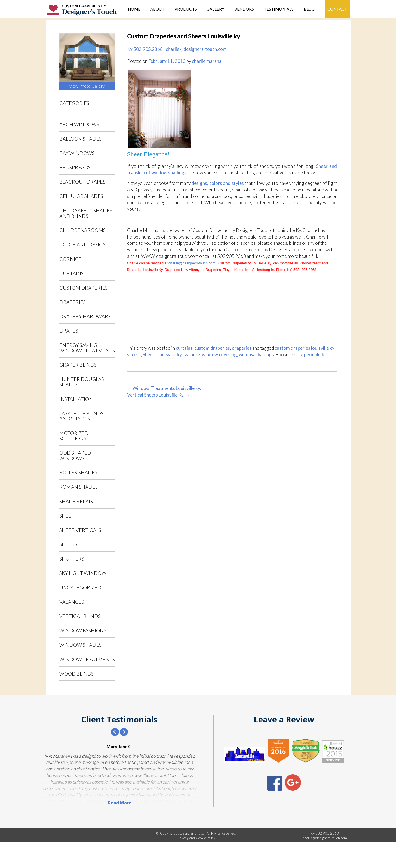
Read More (119, 803)
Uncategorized (80, 587)
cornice (70, 259)
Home (134, 9)
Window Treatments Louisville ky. (164, 388)
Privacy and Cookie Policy (196, 838)
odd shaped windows (75, 455)
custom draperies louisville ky (304, 348)
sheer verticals (80, 530)
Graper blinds (78, 365)
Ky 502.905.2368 (145, 49)
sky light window (82, 573)
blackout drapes (82, 182)
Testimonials (279, 9)
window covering (219, 354)
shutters (71, 559)
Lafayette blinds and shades (81, 416)
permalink (314, 354)
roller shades (78, 472)
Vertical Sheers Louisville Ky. (158, 395)
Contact (337, 9)
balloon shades (80, 139)
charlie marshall (208, 61)
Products (185, 9)
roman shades (78, 487)
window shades (80, 645)
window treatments (87, 659)
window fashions (82, 630)
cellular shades (81, 196)
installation (76, 399)
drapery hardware (85, 316)
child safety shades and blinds (85, 213)
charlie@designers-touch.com (196, 49)
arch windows (79, 124)
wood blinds (76, 674)
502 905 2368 (327, 833)
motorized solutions (73, 435)
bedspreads (75, 167)
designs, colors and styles (217, 183)
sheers (68, 544)
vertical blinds (79, 616)
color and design (82, 244)
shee (65, 516)
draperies (72, 302)
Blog (309, 9)
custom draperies (83, 288)
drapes (68, 331)
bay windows (76, 153)
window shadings (256, 354)
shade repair (76, 501)
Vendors (244, 9)
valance (192, 354)
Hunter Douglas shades (81, 382)
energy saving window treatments (87, 348)
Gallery (215, 9)
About (157, 9)
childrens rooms (82, 230)
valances (71, 602)
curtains (71, 273)
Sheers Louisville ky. (163, 354)
